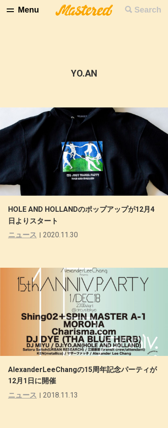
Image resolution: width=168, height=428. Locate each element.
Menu (28, 9)
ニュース (22, 235)
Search (147, 9)
